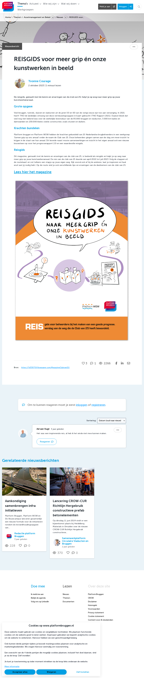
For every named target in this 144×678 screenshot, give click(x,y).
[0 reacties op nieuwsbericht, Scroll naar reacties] (28, 545)
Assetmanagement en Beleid (37, 17)
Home (8, 17)
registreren (98, 405)
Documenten (68, 602)
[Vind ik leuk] (84, 363)
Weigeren (51, 672)
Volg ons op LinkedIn (40, 602)
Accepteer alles (20, 672)
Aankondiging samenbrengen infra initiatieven (20, 505)
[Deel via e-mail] (128, 363)
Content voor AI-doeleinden (100, 620)
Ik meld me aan (37, 594)
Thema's (17, 17)
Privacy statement (96, 613)
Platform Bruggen (96, 594)
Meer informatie (11, 666)
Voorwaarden (94, 609)
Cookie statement (96, 616)
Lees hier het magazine (32, 172)
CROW (91, 598)
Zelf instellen (82, 672)
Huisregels (92, 605)
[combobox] (111, 420)
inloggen (81, 405)
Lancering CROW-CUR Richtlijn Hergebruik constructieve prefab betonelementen (70, 508)
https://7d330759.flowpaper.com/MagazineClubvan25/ (45, 367)
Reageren (46, 441)
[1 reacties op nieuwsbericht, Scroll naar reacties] (93, 363)
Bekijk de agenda (38, 598)
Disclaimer (92, 602)
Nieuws (59, 17)
